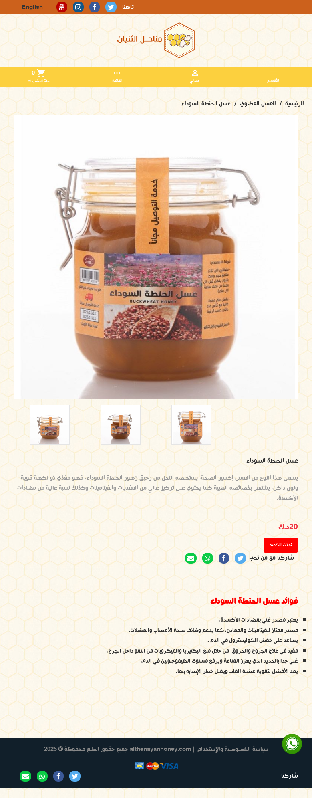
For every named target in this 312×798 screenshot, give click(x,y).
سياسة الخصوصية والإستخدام (232, 749)
